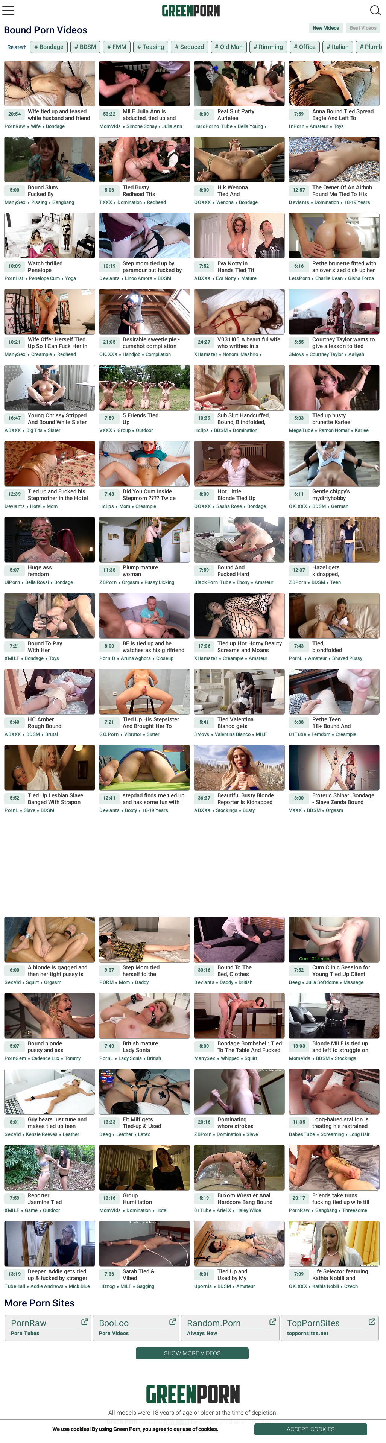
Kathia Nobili (325, 1286)
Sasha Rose (229, 506)
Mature (248, 278)
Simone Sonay (141, 126)
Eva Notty (226, 278)
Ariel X (224, 1210)
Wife (36, 126)
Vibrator (133, 734)
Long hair (359, 1134)
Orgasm (130, 582)
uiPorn (12, 582)
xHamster (205, 354)
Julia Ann (171, 126)
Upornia (203, 1286)
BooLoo (132, 1327)
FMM (118, 46)
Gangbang (62, 202)
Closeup (164, 658)
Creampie (41, 354)
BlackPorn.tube (212, 582)
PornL (296, 658)
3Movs (296, 354)
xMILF (12, 658)
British (244, 982)
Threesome (354, 1210)
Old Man (231, 46)
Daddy (141, 982)
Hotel (36, 506)
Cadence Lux (45, 1058)
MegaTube (301, 430)
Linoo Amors (138, 278)
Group (124, 430)
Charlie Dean (329, 278)
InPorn (296, 126)
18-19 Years (356, 202)
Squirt (32, 982)
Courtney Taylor (326, 354)
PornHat (14, 278)
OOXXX (202, 202)
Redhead (156, 202)
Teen (335, 582)
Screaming (332, 1134)
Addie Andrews (47, 1286)
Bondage (51, 46)
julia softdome (322, 982)
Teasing (152, 46)
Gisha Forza (360, 278)
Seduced (191, 46)
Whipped (230, 1058)
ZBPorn (108, 582)
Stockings (227, 810)
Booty (131, 810)
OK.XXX (108, 354)
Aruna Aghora (136, 658)
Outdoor (144, 430)
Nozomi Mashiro (240, 354)
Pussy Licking (158, 582)
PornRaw (15, 126)
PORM (106, 982)
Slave (29, 810)
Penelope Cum (44, 278)
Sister (54, 430)
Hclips (201, 430)
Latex (143, 1134)
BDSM (87, 46)
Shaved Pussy (346, 658)
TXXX (105, 202)
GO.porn (109, 734)
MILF (261, 734)
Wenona (225, 202)
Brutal (51, 734)
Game (31, 1210)
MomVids (110, 126)
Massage (352, 982)
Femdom (320, 734)
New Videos (326, 28)
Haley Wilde (248, 1210)
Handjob (131, 354)
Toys (338, 126)
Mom (52, 506)
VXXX (105, 430)
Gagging (144, 1286)
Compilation (157, 354)
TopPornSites (326, 1327)
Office (307, 46)
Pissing (39, 202)
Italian (339, 46)
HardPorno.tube (213, 126)
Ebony (243, 582)
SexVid (13, 982)
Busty (248, 810)
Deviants (299, 202)
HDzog (107, 1286)
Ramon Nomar (334, 430)
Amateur (319, 126)
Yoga (70, 278)
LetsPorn (299, 278)
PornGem (15, 1058)
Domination (129, 202)
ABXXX (202, 278)
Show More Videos (192, 1353)
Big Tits (34, 430)
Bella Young (250, 126)
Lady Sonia (130, 1058)
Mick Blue (79, 1286)
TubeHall (15, 1286)
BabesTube (302, 1134)
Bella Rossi (37, 582)
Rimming (270, 46)
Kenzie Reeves (42, 1134)
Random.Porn (226, 1327)
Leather (70, 1134)
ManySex (15, 202)
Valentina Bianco (233, 734)
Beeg (295, 982)
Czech (350, 1286)
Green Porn (193, 1394)
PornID (107, 658)
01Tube (297, 734)
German (339, 506)
